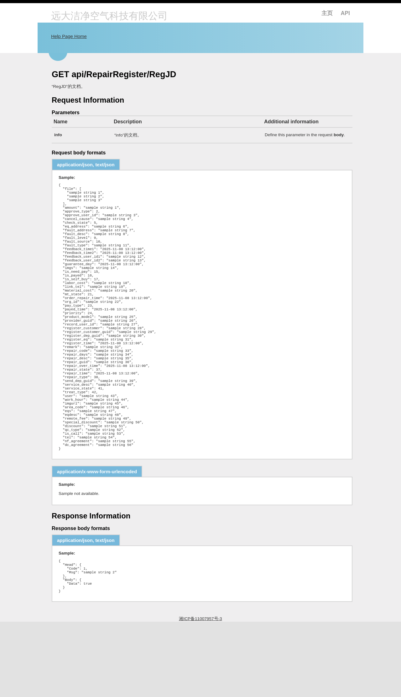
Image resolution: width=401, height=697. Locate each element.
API (345, 13)
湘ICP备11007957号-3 (200, 694)
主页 (327, 13)
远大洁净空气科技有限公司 (109, 16)
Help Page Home (69, 36)
